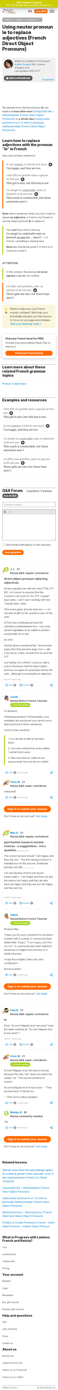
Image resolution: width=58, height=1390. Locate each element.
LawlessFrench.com (12, 1363)
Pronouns (30, 19)
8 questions (48, 79)
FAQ (4, 1322)
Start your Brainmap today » (25, 323)
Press (5, 1336)
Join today (41, 816)
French (8, 19)
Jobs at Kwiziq (9, 1329)
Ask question (13, 552)
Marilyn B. (16, 1112)
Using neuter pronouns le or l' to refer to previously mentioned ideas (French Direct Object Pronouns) (25, 1202)
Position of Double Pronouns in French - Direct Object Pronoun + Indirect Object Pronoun (28, 1224)
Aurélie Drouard (23, 64)
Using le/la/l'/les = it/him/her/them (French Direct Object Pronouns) (25, 1189)
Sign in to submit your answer (27, 809)
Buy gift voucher (10, 1302)
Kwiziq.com (8, 1356)
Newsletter (7, 1295)
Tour (4, 1247)
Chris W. (15, 781)
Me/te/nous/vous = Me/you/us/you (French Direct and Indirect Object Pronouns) (27, 1214)
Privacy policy (10, 1388)
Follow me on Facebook (14, 1370)
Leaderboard (9, 1254)
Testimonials (8, 1261)
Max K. (14, 832)
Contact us (7, 1343)
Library (19, 19)
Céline (14, 914)
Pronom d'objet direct (14, 383)
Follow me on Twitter (12, 1377)
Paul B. (14, 1010)
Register (6, 1281)
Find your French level (29, 353)
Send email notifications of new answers (28, 544)
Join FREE (40, 11)
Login (5, 1288)
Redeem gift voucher (13, 1309)
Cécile (14, 696)
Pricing (5, 1268)
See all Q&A (10, 495)
